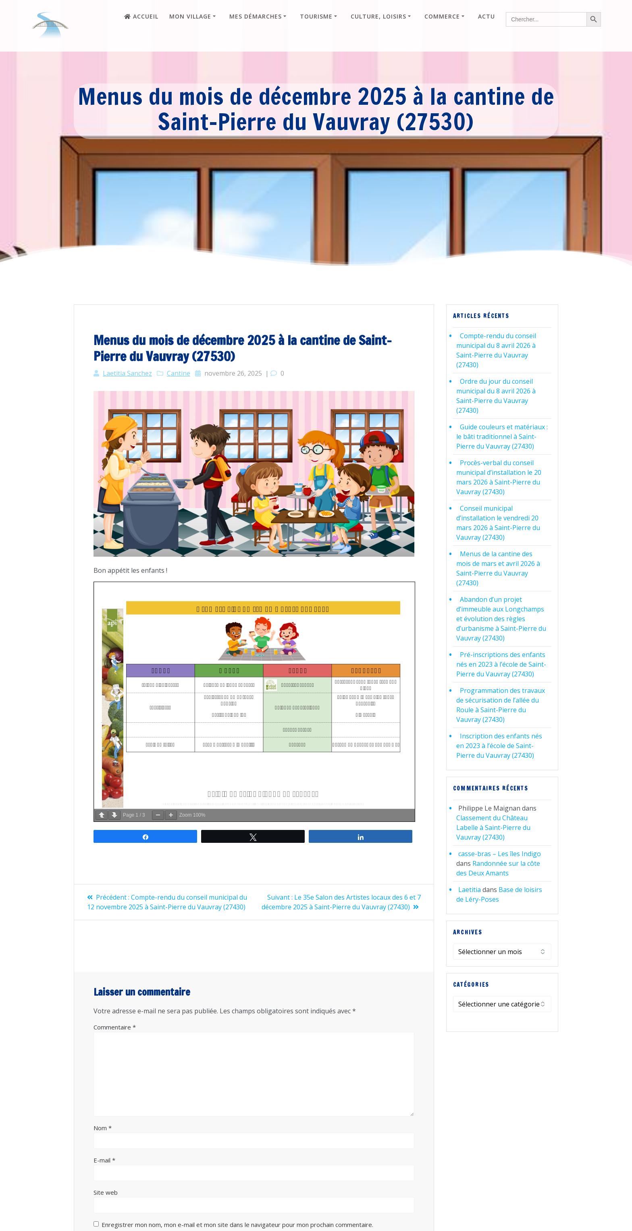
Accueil (141, 16)
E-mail (104, 1160)
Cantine (178, 373)
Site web (106, 1192)
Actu (486, 16)
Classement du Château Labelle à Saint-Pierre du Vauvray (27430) (493, 827)
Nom (103, 1128)
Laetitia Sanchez (127, 373)
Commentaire (115, 1027)
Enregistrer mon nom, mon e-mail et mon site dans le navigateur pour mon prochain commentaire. (237, 1225)
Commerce (442, 16)
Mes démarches (255, 16)
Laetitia (469, 889)
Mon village (190, 16)
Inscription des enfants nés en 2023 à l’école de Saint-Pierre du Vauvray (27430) (499, 746)
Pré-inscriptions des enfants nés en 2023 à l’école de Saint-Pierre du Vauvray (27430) (501, 664)
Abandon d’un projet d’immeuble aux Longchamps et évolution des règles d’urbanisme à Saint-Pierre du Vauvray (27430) (501, 619)
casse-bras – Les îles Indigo (499, 853)
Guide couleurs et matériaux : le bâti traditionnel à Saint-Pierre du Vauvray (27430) (502, 436)
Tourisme (316, 16)
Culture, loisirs (378, 16)
